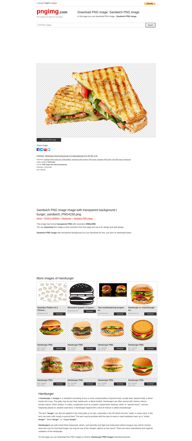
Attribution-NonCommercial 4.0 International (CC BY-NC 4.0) (71, 156)
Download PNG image (49, 140)
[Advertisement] (96, 46)
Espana (54, 3)
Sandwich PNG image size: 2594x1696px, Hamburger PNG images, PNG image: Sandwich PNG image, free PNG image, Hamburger (87, 159)
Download (59, 314)
